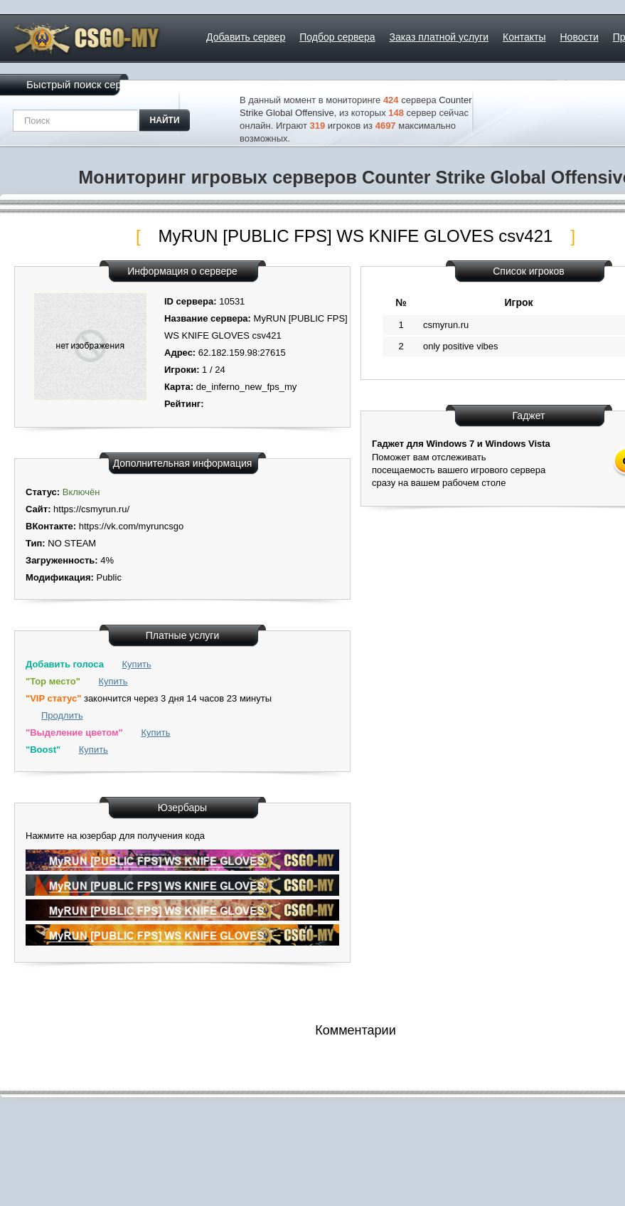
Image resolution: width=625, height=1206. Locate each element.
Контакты (524, 37)
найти (165, 120)
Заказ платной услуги (439, 37)
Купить (136, 664)
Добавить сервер (245, 37)
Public (108, 577)
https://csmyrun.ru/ (91, 509)
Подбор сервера (337, 37)
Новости (579, 37)
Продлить (62, 715)
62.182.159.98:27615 (242, 352)
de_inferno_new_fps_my (246, 386)
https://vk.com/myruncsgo (131, 526)
